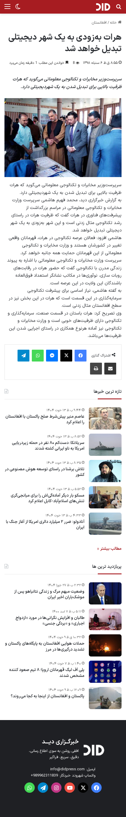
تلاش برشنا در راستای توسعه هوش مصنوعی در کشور (44, 472)
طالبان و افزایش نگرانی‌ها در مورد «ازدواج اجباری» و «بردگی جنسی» (49, 621)
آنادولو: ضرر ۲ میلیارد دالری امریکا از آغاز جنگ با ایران (45, 525)
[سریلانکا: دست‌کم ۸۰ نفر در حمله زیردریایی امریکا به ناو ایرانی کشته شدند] (105, 445)
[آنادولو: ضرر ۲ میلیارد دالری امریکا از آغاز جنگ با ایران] (105, 524)
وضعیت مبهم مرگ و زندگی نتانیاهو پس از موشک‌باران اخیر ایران (49, 594)
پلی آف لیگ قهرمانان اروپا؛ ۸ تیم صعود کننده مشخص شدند (46, 673)
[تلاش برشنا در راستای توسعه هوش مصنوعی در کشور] (105, 471)
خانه (116, 23)
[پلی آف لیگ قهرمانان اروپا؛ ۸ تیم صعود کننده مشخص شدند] (105, 672)
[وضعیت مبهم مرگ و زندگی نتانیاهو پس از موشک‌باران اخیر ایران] (105, 593)
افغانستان (99, 23)
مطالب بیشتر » (109, 549)
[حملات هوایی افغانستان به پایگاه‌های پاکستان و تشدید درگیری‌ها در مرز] (105, 645)
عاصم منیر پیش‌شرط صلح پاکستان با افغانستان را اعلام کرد (44, 419)
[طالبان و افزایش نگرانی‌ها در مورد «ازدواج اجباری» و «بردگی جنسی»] (105, 619)
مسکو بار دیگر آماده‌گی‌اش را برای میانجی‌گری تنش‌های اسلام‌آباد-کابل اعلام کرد (47, 498)
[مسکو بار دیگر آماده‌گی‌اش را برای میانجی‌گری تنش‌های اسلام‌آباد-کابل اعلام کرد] (105, 497)
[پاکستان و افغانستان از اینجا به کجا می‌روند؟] (105, 698)
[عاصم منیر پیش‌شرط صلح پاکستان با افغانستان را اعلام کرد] (105, 418)
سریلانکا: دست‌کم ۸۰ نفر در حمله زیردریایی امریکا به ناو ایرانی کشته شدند (48, 446)
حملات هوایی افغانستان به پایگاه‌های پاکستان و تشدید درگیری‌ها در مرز (44, 646)
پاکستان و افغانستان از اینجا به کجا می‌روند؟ (47, 696)
